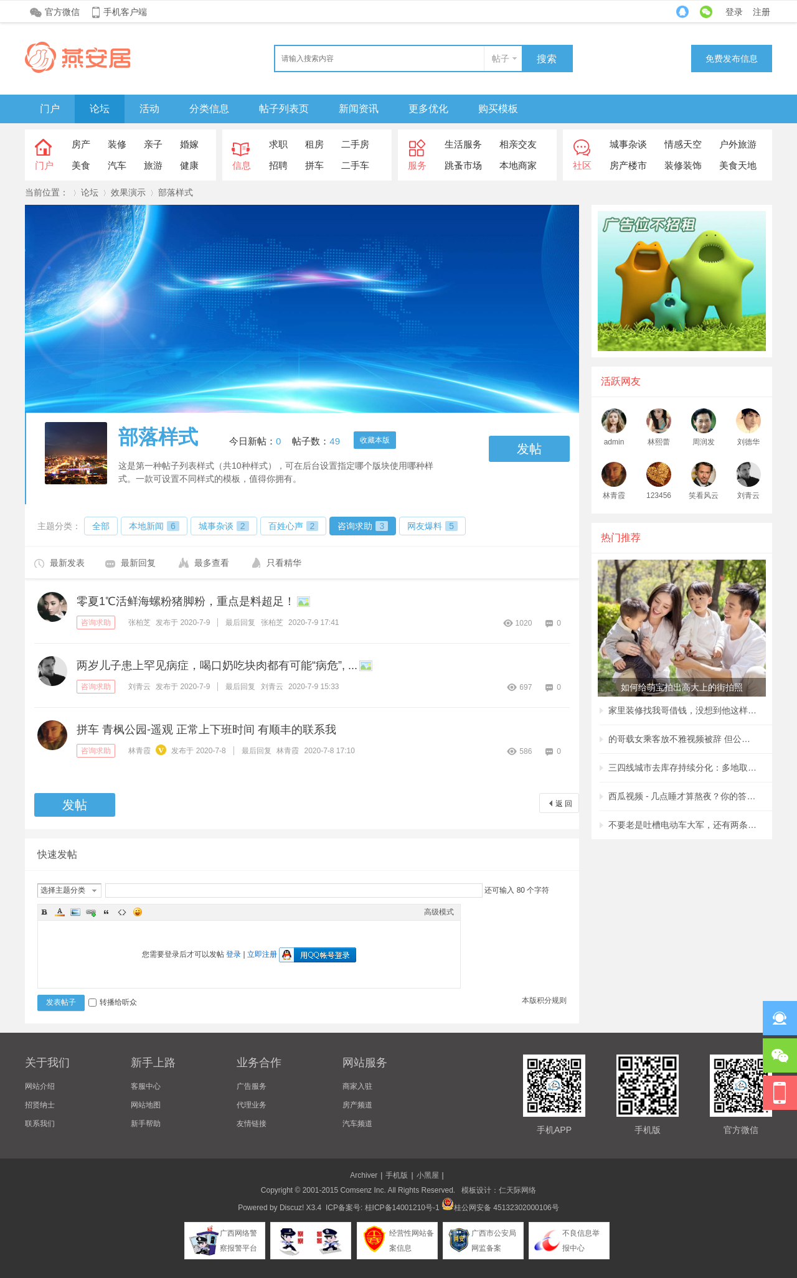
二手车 (355, 165)
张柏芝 (139, 622)
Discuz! (292, 1207)
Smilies (137, 912)
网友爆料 (432, 526)
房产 (81, 144)
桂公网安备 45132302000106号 (500, 1207)
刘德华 (748, 442)
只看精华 (283, 563)
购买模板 (498, 108)
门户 (50, 108)
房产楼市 (628, 165)
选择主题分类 (62, 890)
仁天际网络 (517, 1190)
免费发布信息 (731, 58)
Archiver (363, 1175)
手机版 (396, 1175)
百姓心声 (293, 526)
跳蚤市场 (463, 165)
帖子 (500, 58)
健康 (189, 165)
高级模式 (439, 912)
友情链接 (251, 1123)
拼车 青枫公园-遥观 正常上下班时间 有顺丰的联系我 (206, 729)
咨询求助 (362, 526)
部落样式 (175, 192)
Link (91, 912)
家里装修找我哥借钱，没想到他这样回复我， (683, 710)
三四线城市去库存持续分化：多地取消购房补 (683, 768)
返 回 (563, 803)
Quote (106, 912)
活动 (149, 108)
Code (122, 912)
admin (614, 442)
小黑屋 (428, 1175)
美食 (81, 165)
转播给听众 (112, 1002)
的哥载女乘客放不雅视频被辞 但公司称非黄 (683, 739)
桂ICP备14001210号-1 (402, 1207)
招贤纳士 (40, 1105)
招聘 (278, 165)
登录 (734, 12)
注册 (761, 12)
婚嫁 (189, 144)
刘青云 (139, 686)
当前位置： (46, 192)
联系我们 (40, 1123)
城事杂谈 (628, 144)
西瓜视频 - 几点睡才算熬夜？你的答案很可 (683, 796)
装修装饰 (683, 165)
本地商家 (518, 165)
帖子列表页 (284, 108)
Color (60, 912)
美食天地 (738, 165)
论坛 (100, 108)
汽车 (117, 165)
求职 (278, 144)
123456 (658, 495)
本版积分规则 (544, 1000)
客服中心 (146, 1086)
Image (75, 912)
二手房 (355, 144)
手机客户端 (125, 12)
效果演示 (128, 192)
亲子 (153, 144)
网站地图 (146, 1105)
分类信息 (209, 108)
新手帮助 (146, 1123)
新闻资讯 (359, 108)
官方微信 (62, 12)
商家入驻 (357, 1086)
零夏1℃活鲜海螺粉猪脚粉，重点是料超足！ (186, 601)
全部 (101, 526)
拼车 (314, 165)
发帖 (529, 449)
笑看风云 (704, 495)
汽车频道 (357, 1123)
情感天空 (683, 144)
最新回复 (138, 563)
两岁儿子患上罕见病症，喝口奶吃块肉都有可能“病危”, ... (217, 665)
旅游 (153, 165)
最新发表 (67, 563)
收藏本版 (375, 440)
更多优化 (428, 108)
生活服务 (463, 144)
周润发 (703, 442)
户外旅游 (738, 144)
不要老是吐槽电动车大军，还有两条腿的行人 (683, 825)
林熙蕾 (659, 442)
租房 (314, 144)
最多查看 (211, 563)
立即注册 (262, 954)
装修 (117, 144)
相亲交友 (518, 144)
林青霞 (139, 750)
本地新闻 (154, 526)
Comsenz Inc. (362, 1190)
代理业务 (251, 1105)
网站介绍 (40, 1086)
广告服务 (251, 1086)
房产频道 (357, 1105)
